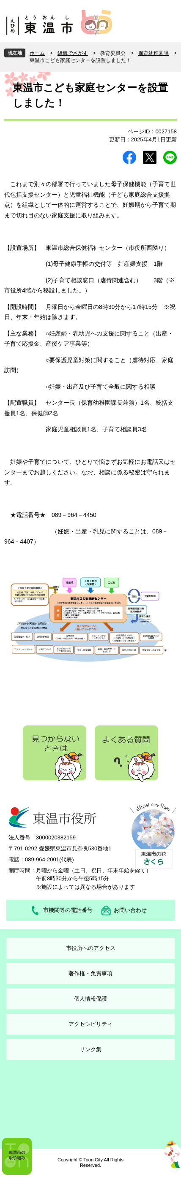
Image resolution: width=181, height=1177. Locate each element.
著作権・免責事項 (90, 973)
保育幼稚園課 (153, 53)
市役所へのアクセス (90, 948)
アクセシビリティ (90, 1024)
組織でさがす (73, 53)
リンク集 (90, 1049)
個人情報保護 (90, 999)
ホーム (37, 53)
